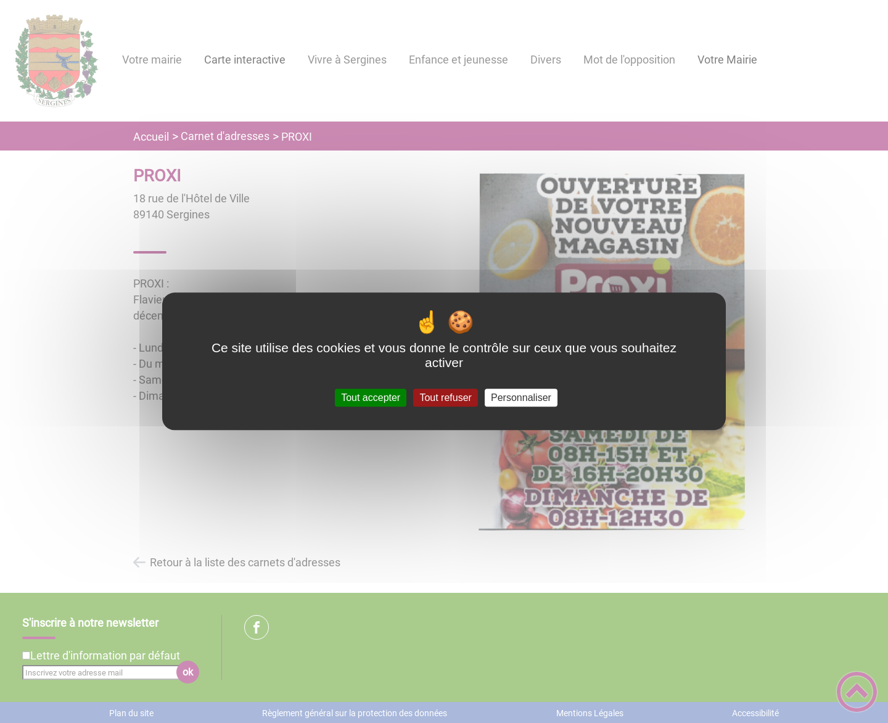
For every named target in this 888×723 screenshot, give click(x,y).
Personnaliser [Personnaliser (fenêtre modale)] (521, 397)
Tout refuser (445, 397)
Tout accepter (370, 397)
